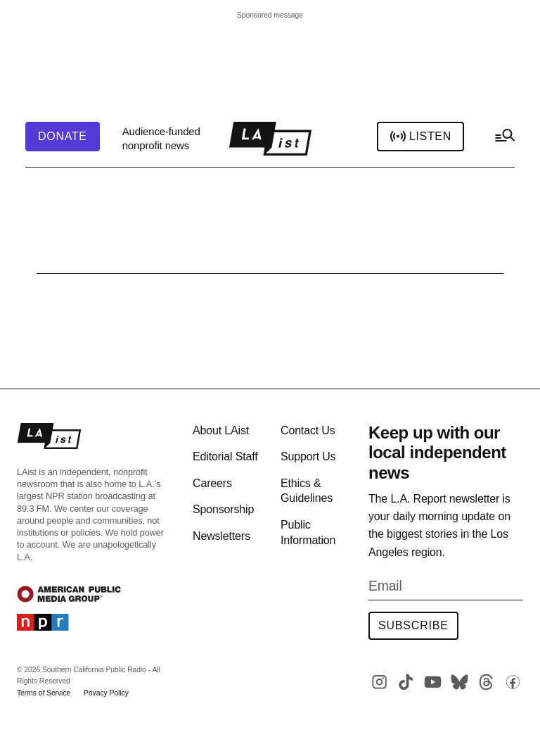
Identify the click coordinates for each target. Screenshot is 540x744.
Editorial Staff (225, 456)
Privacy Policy (106, 693)
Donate (62, 136)
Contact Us (308, 430)
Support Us (308, 456)
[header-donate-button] (62, 136)
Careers (212, 483)
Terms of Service (43, 693)
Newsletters (221, 536)
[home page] (270, 139)
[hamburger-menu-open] (504, 139)
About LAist (221, 430)
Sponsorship (223, 509)
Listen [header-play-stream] (420, 136)
